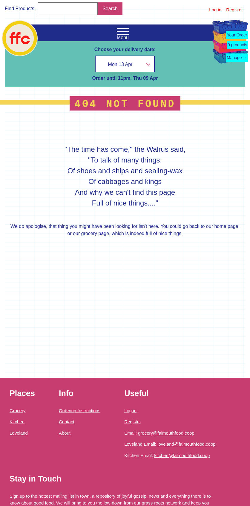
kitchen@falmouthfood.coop (182, 455)
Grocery (17, 410)
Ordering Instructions (79, 410)
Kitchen (17, 421)
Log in (215, 9)
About (64, 433)
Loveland (19, 433)
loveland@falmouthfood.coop (186, 444)
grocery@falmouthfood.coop (166, 433)
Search (110, 8)
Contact (66, 421)
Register (234, 9)
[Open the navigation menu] (123, 31)
